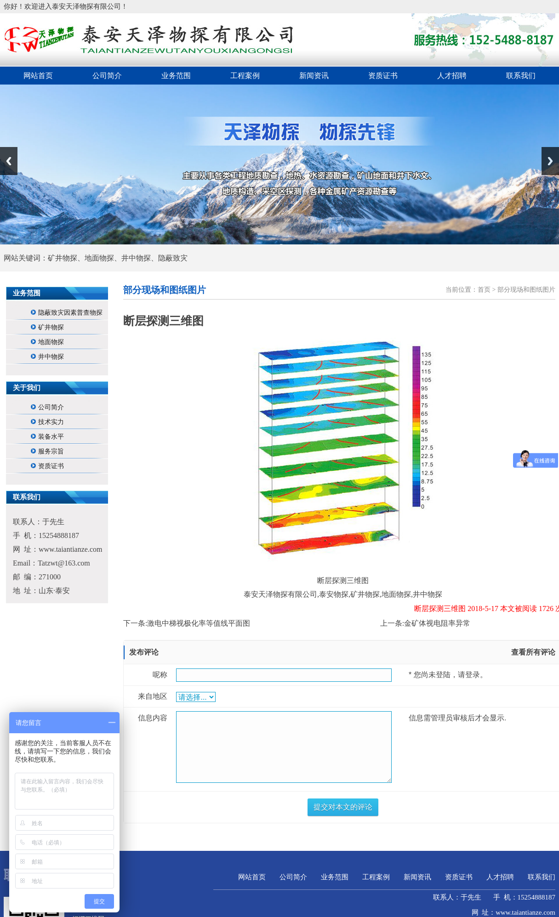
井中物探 (51, 356)
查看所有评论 (533, 652)
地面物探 (51, 342)
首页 (484, 289)
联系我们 (521, 75)
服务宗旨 (51, 451)
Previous (8, 161)
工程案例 (245, 75)
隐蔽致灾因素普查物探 (70, 312)
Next (550, 161)
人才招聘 (452, 75)
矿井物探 (51, 327)
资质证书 (383, 75)
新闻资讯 (314, 75)
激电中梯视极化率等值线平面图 (198, 623)
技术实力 (51, 422)
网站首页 (38, 75)
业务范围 (176, 75)
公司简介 (107, 75)
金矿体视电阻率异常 (437, 623)
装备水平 (51, 436)
